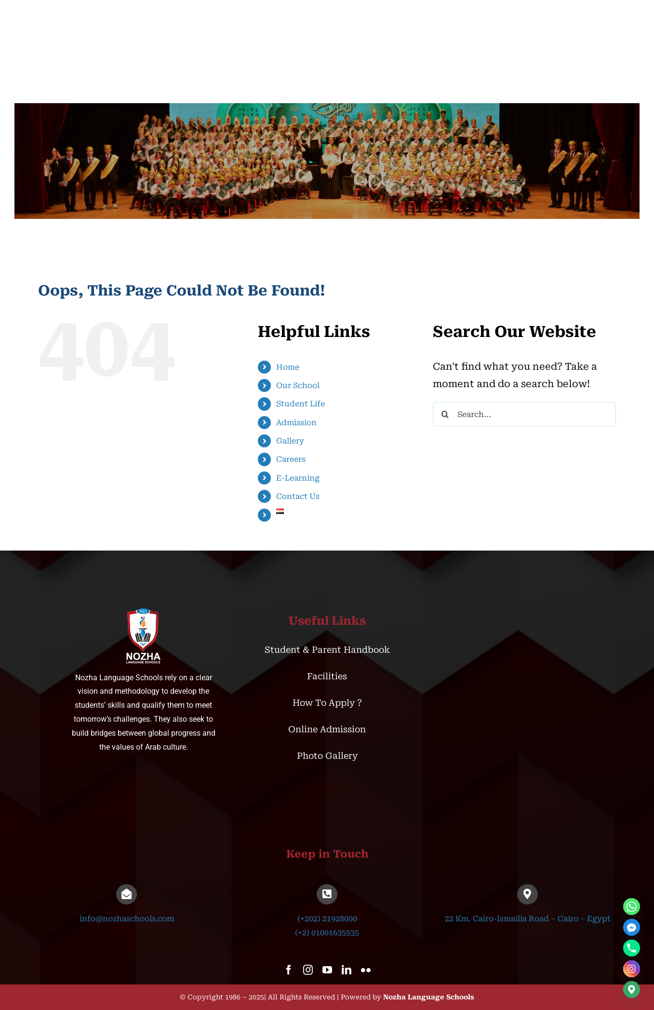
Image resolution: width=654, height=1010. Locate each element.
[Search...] (524, 414)
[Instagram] (631, 968)
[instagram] (308, 970)
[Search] (445, 414)
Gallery (290, 440)
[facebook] (289, 970)
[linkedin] (346, 970)
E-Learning (298, 478)
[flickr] (366, 970)
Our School (298, 385)
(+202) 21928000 (327, 918)
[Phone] (631, 948)
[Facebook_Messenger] (631, 927)
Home (287, 367)
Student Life (300, 403)
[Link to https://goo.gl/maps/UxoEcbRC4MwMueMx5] (527, 894)
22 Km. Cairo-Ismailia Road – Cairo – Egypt (528, 918)
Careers (291, 459)
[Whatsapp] (631, 906)
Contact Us (298, 496)
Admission (296, 422)
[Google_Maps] (631, 989)
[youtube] (327, 970)
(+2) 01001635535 (327, 932)
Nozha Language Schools (428, 997)
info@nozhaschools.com (127, 918)
